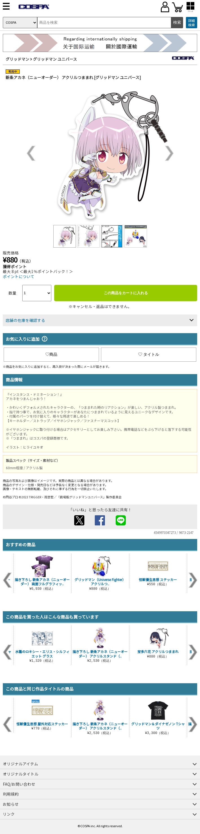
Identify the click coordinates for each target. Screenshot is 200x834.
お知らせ (11, 804)
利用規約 (11, 794)
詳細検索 (191, 22)
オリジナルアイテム (20, 764)
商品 (51, 354)
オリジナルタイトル (20, 774)
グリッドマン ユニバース (55, 59)
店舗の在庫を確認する (25, 320)
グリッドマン (17, 59)
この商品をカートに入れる (126, 293)
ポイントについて (18, 276)
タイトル (148, 354)
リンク (9, 814)
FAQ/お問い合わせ (19, 784)
